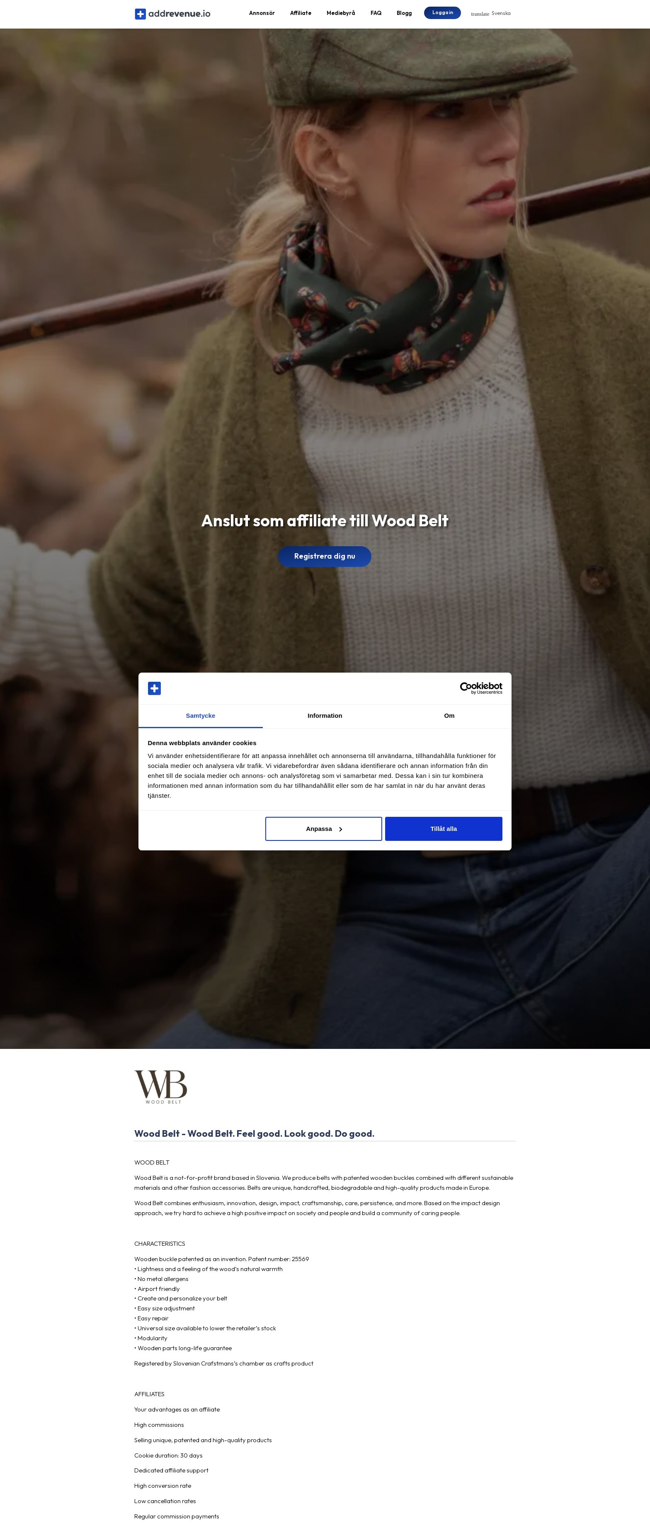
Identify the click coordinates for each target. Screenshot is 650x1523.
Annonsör (262, 15)
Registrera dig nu (324, 560)
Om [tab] (449, 715)
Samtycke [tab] (201, 715)
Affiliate (300, 15)
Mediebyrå (341, 15)
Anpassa (324, 828)
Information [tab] (325, 715)
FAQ (376, 15)
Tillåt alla (443, 828)
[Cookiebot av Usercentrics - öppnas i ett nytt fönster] (466, 688)
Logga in (442, 14)
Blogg (404, 15)
